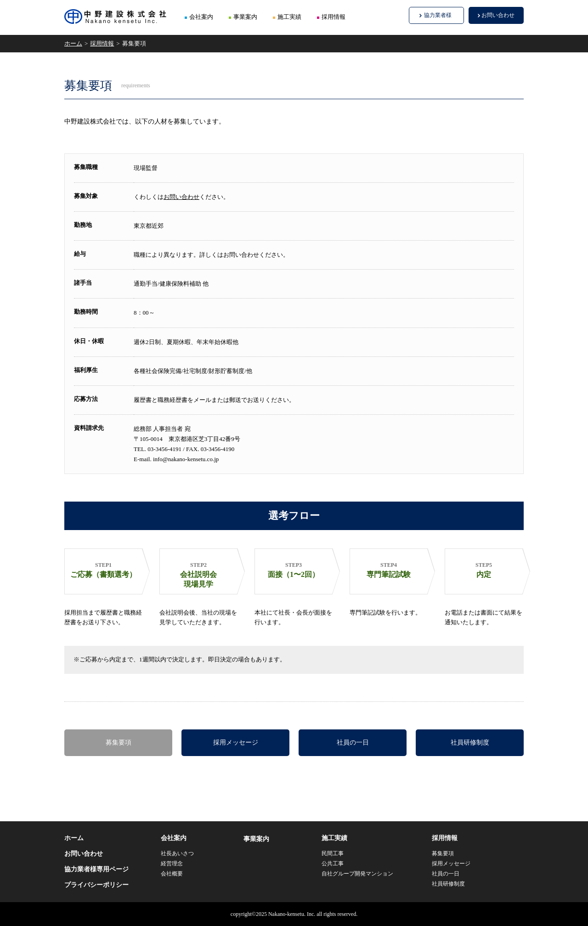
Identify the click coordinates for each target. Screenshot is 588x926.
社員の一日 (353, 742)
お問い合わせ (497, 15)
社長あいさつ (177, 853)
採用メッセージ (235, 742)
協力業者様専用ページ (96, 869)
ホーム (73, 43)
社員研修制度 (470, 742)
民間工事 (333, 853)
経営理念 (172, 863)
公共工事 (333, 863)
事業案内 (245, 16)
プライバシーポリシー (96, 884)
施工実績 (289, 16)
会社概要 (172, 873)
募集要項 (118, 742)
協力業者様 (438, 15)
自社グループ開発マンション (357, 873)
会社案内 (201, 16)
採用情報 (333, 16)
